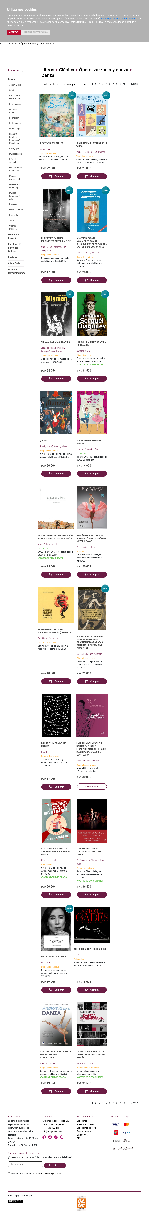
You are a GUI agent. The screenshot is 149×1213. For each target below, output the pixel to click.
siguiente (133, 84)
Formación (14, 118)
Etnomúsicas (15, 104)
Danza (50, 43)
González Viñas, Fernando (52, 348)
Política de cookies (85, 1124)
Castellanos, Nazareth (51, 247)
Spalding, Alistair (61, 446)
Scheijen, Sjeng (83, 351)
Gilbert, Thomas (98, 152)
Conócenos (82, 1121)
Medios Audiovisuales (15, 177)
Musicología (14, 128)
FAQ (78, 1138)
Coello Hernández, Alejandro (89, 654)
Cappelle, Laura (83, 152)
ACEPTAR (13, 32)
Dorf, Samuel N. (84, 860)
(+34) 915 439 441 (50, 1128)
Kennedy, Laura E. (49, 860)
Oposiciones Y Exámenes (15, 169)
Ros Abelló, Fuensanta (48, 638)
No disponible (92, 786)
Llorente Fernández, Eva (87, 449)
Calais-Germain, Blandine (88, 253)
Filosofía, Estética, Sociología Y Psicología (15, 138)
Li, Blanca (45, 962)
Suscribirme (55, 1165)
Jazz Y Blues (15, 85)
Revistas (13, 204)
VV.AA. (77, 955)
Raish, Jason (46, 446)
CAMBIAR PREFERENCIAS (36, 32)
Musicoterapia (15, 154)
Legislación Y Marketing (15, 186)
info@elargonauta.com (52, 1131)
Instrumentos (15, 123)
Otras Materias (16, 210)
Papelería (13, 215)
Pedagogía (14, 148)
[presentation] (30, 1182)
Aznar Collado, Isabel (47, 544)
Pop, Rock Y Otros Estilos (15, 97)
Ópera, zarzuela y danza (33, 43)
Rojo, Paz (45, 752)
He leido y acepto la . (36, 1173)
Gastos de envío (84, 1131)
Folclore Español (13, 111)
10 (124, 84)
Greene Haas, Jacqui (49, 1063)
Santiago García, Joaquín (52, 351)
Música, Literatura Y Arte (14, 196)
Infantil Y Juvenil (13, 160)
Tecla (11, 220)
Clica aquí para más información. (118, 18)
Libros (5, 43)
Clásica (14, 43)
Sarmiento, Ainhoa (85, 1063)
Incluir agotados (51, 84)
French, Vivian (45, 149)
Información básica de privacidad (46, 1173)
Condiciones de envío (86, 1128)
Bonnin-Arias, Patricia (86, 547)
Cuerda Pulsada (13, 227)
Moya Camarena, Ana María (88, 761)
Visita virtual (82, 1135)
